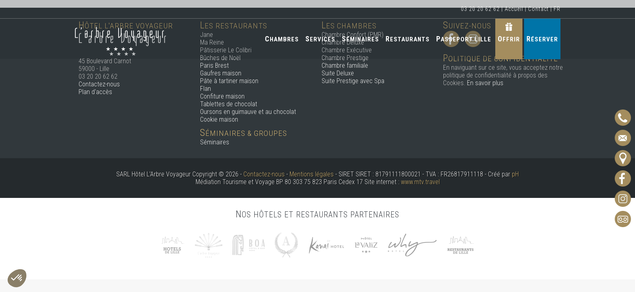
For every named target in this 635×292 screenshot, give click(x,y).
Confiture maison (222, 96)
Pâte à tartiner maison (229, 81)
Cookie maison (219, 119)
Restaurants (408, 38)
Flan (205, 88)
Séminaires (360, 38)
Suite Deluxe (338, 73)
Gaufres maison (220, 73)
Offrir (509, 38)
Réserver (542, 38)
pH (515, 174)
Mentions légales (312, 174)
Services (320, 38)
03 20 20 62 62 (480, 9)
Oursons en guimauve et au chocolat (248, 112)
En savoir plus (485, 83)
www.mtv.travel (420, 182)
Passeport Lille (463, 38)
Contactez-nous (99, 84)
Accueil (514, 9)
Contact (538, 9)
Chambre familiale (345, 65)
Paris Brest (214, 65)
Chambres (282, 38)
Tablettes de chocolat (228, 104)
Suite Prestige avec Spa (353, 81)
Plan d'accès (95, 92)
